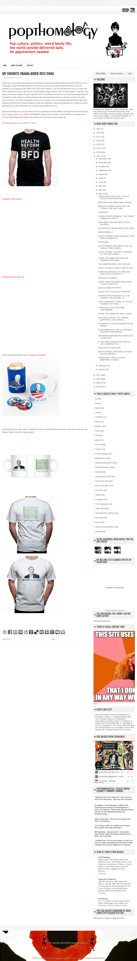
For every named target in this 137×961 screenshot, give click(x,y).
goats (97, 440)
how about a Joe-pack (37, 355)
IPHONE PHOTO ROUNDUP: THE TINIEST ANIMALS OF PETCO (116, 217)
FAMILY (98, 426)
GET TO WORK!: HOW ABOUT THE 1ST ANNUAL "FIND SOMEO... (115, 247)
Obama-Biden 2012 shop (18, 117)
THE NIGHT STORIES (107, 278)
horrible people (101, 454)
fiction (97, 431)
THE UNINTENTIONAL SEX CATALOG (114, 264)
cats (97, 412)
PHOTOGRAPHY (102, 467)
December (103, 159)
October (102, 166)
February (103, 365)
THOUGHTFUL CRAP (104, 513)
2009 (98, 383)
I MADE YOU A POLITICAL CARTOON (114, 292)
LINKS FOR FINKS (17, 65)
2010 (98, 379)
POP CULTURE (101, 486)
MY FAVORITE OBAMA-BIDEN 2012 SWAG (28, 73)
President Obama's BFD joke (13, 277)
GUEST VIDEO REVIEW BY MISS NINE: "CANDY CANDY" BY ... (115, 283)
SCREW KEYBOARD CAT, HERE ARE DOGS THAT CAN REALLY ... (114, 273)
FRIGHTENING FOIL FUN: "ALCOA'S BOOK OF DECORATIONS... (113, 197)
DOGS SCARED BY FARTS (109, 288)
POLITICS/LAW (101, 481)
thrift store (99, 518)
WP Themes (48, 958)
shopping (99, 499)
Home (5, 65)
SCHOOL (99, 490)
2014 (98, 148)
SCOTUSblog (104, 857)
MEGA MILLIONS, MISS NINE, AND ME (114, 202)
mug (24, 432)
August (102, 174)
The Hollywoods (101, 504)
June (101, 182)
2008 (98, 387)
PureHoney (103, 899)
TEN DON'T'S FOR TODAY (109, 348)
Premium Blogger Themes (81, 958)
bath (97, 403)
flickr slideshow (119, 610)
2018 (98, 133)
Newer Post (6, 639)
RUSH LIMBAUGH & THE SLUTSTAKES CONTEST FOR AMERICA (115, 331)
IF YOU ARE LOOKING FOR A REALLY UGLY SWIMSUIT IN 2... (114, 343)
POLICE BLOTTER (103, 476)
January (102, 369)
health (97, 449)
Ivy (99, 901)
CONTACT (30, 65)
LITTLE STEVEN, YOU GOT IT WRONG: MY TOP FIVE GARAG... (115, 253)
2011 (98, 375)
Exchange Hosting (98, 958)
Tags (130, 74)
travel (97, 522)
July (100, 178)
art (96, 399)
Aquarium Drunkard (107, 879)
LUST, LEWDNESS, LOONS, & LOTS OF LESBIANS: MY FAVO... (115, 303)
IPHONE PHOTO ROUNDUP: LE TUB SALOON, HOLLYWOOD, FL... (114, 297)
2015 (98, 144)
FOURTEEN (103, 242)
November (103, 162)
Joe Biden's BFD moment (12, 199)
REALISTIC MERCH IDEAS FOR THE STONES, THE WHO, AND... (114, 207)
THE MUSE (103, 212)
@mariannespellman (101, 621)
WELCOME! (100, 74)
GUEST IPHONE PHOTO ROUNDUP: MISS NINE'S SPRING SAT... (116, 237)
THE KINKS (100, 509)
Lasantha (67, 958)
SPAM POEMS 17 (105, 232)
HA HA (98, 444)
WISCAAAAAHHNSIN (104, 527)
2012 (98, 156)
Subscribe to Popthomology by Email (108, 918)
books (97, 408)
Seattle (98, 495)
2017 (98, 137)
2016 (98, 140)
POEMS (98, 472)
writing (98, 531)
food (97, 435)
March (101, 194)
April (101, 190)
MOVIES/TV (100, 458)
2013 (98, 152)
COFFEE (99, 417)
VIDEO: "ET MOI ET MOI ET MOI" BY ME (115, 268)
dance (97, 422)
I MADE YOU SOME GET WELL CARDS (115, 314)
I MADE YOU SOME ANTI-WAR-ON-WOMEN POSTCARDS (113, 259)
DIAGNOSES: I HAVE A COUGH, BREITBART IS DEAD (112, 359)
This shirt (5, 123)
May (101, 186)
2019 (98, 129)
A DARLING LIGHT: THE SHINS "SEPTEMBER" (111, 309)
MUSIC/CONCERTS (103, 463)
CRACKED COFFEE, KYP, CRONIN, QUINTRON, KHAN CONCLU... (113, 319)
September (103, 170)
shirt (31, 432)
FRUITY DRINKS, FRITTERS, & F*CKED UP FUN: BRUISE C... (115, 353)
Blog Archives (116, 74)
